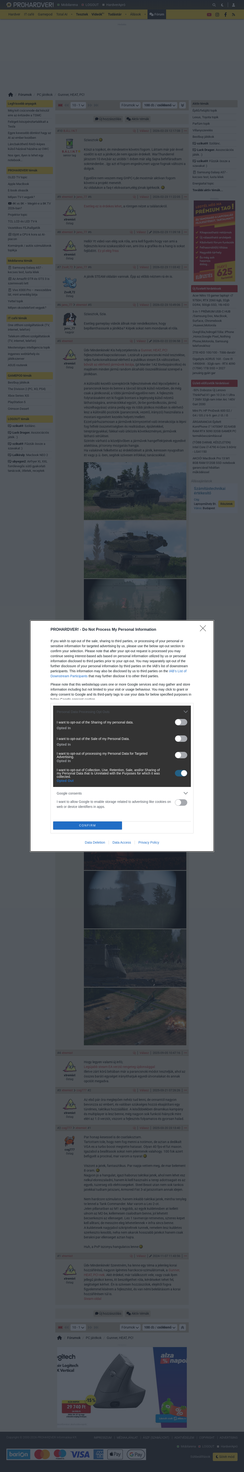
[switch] (181, 722)
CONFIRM (88, 825)
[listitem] (122, 711)
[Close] (204, 629)
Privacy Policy (148, 842)
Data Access (121, 842)
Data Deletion (95, 842)
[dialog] (122, 736)
